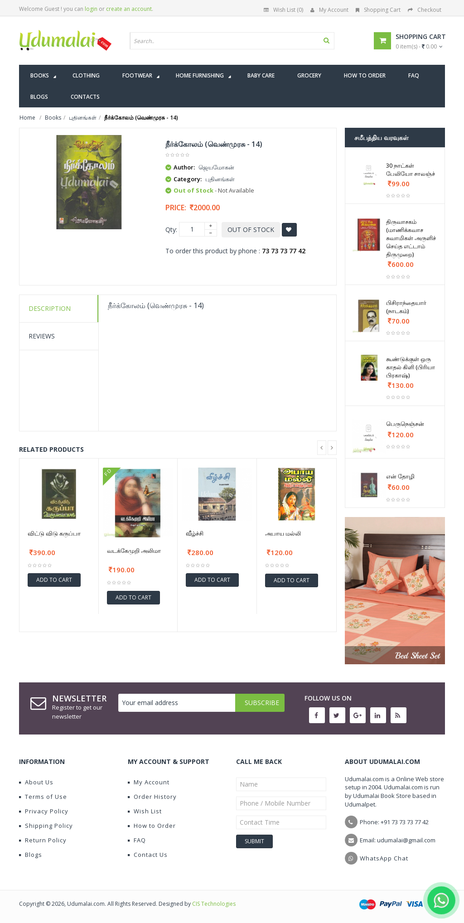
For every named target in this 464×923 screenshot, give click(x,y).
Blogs (30, 855)
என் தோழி (400, 476)
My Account (329, 10)
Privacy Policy (43, 811)
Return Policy (43, 840)
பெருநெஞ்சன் (405, 424)
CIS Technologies (214, 904)
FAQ (137, 840)
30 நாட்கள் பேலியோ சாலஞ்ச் (410, 169)
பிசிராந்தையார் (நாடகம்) (406, 307)
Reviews (42, 336)
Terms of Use (43, 797)
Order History (152, 797)
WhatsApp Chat (384, 858)
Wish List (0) (283, 10)
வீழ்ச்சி (194, 533)
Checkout (424, 10)
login (91, 9)
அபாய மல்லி (283, 533)
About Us (36, 782)
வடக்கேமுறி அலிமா (134, 550)
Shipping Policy (46, 826)
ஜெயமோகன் (216, 167)
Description (50, 308)
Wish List (145, 811)
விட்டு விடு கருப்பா (54, 533)
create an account (129, 9)
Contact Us (148, 855)
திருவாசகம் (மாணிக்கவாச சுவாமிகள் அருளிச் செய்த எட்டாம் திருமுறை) (411, 237)
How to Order (152, 826)
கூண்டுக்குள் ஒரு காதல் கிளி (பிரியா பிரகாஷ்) (410, 367)
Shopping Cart (378, 10)
